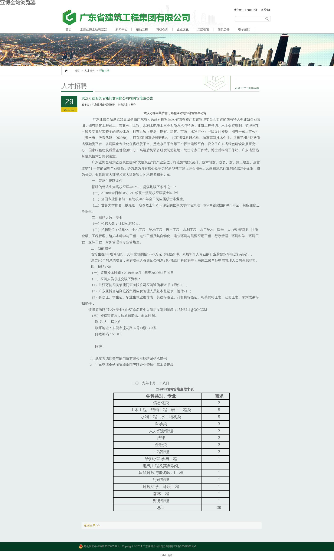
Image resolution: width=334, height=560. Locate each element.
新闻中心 (121, 29)
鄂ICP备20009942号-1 (183, 546)
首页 (69, 29)
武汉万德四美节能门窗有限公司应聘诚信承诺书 (131, 358)
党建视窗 (203, 29)
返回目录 (92, 525)
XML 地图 (167, 555)
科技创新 (162, 29)
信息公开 (252, 9)
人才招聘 (72, 37)
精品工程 (142, 29)
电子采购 (244, 29)
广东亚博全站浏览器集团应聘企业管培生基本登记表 (134, 365)
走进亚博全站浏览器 (93, 29)
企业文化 (183, 29)
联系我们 (266, 9)
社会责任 (239, 9)
